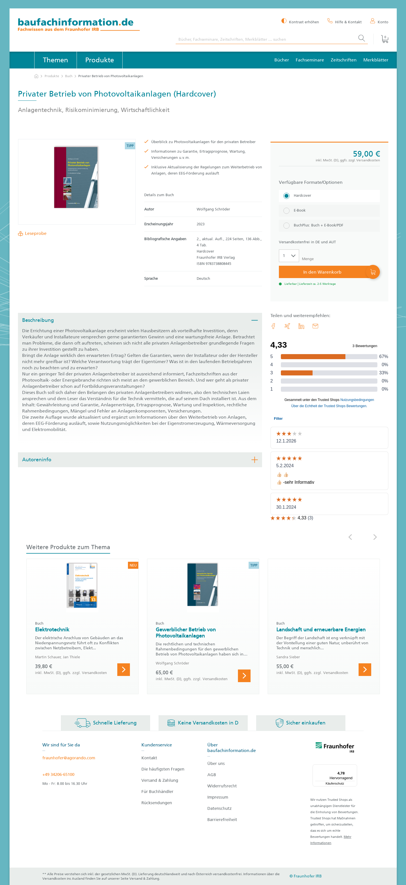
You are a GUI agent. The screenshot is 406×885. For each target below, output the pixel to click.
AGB (211, 774)
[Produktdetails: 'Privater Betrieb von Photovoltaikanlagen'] (76, 182)
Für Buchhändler (157, 791)
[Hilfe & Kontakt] (344, 21)
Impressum (217, 797)
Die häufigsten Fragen (162, 769)
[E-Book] (329, 211)
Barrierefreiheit (222, 819)
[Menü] (353, 767)
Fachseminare (310, 60)
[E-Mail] (315, 326)
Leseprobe (35, 233)
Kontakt (149, 757)
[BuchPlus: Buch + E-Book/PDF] (329, 226)
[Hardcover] (329, 196)
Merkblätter (375, 60)
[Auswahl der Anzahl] (289, 255)
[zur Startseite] (36, 76)
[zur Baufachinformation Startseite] (93, 25)
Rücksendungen (156, 802)
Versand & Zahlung (159, 780)
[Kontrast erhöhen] (300, 21)
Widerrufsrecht (222, 785)
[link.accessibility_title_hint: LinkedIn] (301, 326)
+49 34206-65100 (58, 774)
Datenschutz (219, 808)
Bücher (281, 60)
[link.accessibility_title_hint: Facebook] (273, 326)
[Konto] (379, 21)
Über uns (216, 763)
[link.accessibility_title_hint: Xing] (287, 326)
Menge (308, 259)
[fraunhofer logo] (335, 748)
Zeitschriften (344, 60)
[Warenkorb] (380, 39)
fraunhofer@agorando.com (68, 757)
